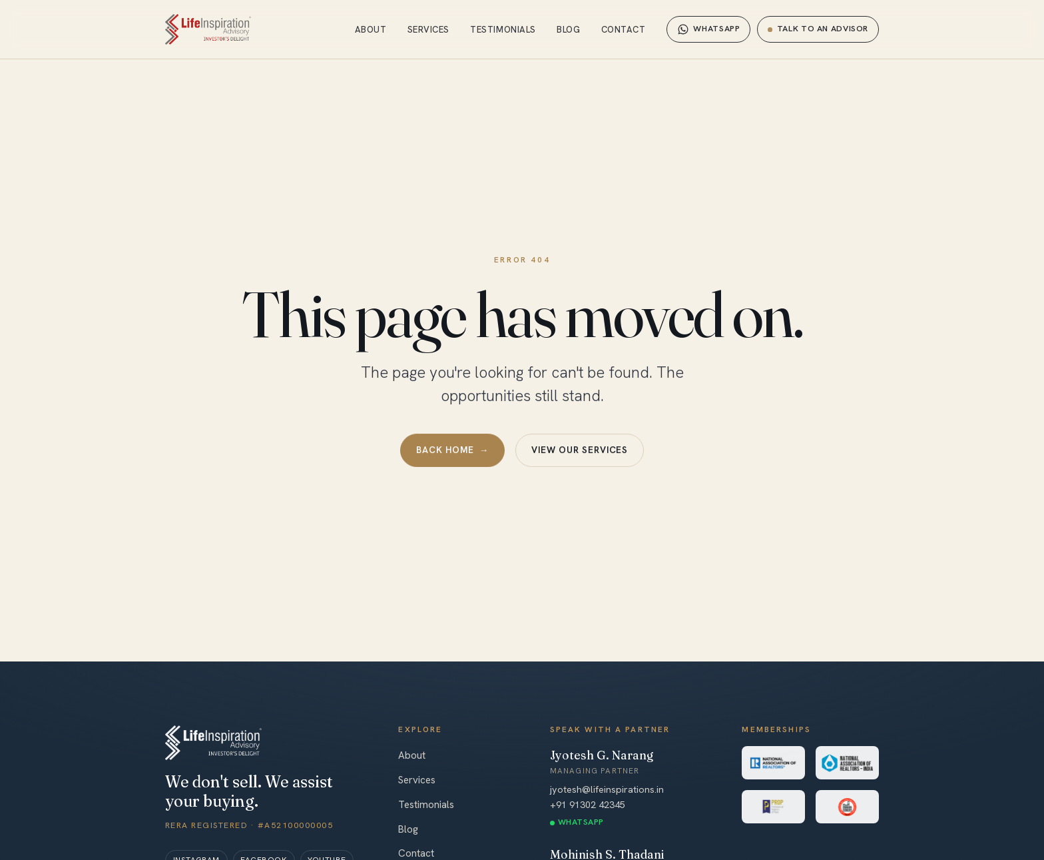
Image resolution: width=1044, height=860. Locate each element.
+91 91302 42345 (587, 805)
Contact (623, 29)
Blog (568, 29)
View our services (579, 450)
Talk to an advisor (818, 28)
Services (428, 29)
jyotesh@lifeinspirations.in (607, 789)
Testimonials (502, 29)
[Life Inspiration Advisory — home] (208, 29)
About (371, 29)
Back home (452, 451)
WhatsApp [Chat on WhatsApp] (708, 29)
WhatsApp (581, 822)
